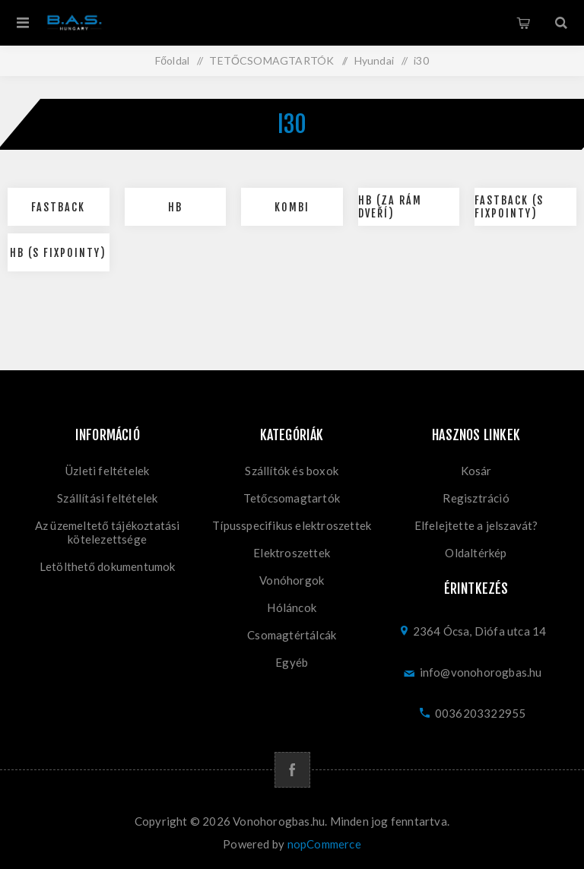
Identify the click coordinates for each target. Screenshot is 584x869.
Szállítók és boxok (291, 470)
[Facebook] (292, 770)
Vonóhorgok (291, 580)
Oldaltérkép (475, 553)
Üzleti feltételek (107, 470)
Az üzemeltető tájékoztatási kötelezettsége (107, 532)
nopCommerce (324, 844)
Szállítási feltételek (107, 498)
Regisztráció (476, 498)
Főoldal (172, 60)
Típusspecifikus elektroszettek (291, 525)
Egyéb (291, 662)
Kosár (523, 23)
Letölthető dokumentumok (108, 566)
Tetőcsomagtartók (291, 498)
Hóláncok (291, 607)
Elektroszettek (291, 553)
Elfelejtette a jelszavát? (476, 525)
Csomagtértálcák (291, 635)
